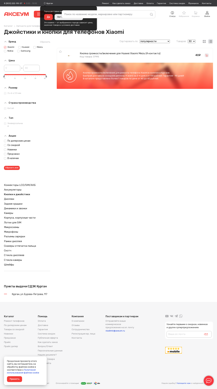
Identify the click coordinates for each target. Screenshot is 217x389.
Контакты (206, 3)
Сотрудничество (81, 329)
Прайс (7, 342)
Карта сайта (44, 363)
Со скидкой (12, 145)
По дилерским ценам (17, 140)
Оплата (150, 3)
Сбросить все (11, 168)
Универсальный (13, 124)
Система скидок (177, 3)
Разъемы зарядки (14, 236)
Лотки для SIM (12, 222)
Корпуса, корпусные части (20, 217)
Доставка (138, 3)
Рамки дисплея (13, 241)
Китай (9, 108)
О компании (78, 321)
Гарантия (161, 3)
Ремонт (105, 3)
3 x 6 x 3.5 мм (12, 93)
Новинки (10, 149)
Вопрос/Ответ (45, 346)
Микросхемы (11, 227)
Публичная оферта (48, 338)
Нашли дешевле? (47, 355)
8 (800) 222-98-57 (13, 3)
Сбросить (45, 42)
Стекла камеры (13, 260)
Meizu (38, 47)
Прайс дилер (11, 346)
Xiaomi (9, 47)
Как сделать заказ (121, 3)
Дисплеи (9, 198)
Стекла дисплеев (14, 255)
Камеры (8, 213)
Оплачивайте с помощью (78, 383)
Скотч (7, 250)
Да (48, 17)
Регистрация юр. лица (83, 333)
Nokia (8, 51)
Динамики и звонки (15, 208)
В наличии (11, 158)
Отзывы (76, 325)
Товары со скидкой (14, 329)
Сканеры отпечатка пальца (20, 245)
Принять (14, 379)
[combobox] (49, 3)
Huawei (23, 47)
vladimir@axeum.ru (115, 330)
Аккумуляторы (12, 189)
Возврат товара (46, 359)
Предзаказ (12, 154)
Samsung (23, 51)
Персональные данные (50, 350)
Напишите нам (183, 383)
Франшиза (193, 3)
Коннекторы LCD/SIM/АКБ (20, 185)
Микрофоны (11, 231)
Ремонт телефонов (14, 321)
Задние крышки (13, 203)
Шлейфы (9, 264)
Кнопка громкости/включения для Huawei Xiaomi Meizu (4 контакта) (120, 53)
